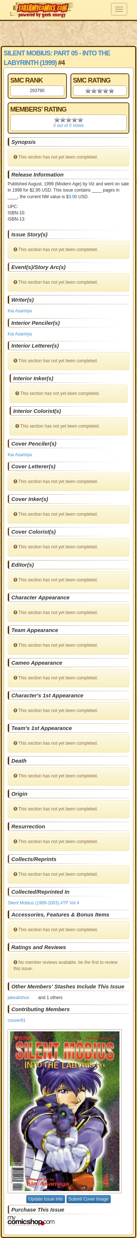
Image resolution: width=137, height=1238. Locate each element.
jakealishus (18, 997)
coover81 (17, 1020)
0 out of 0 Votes (68, 125)
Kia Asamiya (20, 310)
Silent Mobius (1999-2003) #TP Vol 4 (43, 902)
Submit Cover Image (89, 1199)
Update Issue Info (45, 1199)
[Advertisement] (68, 33)
